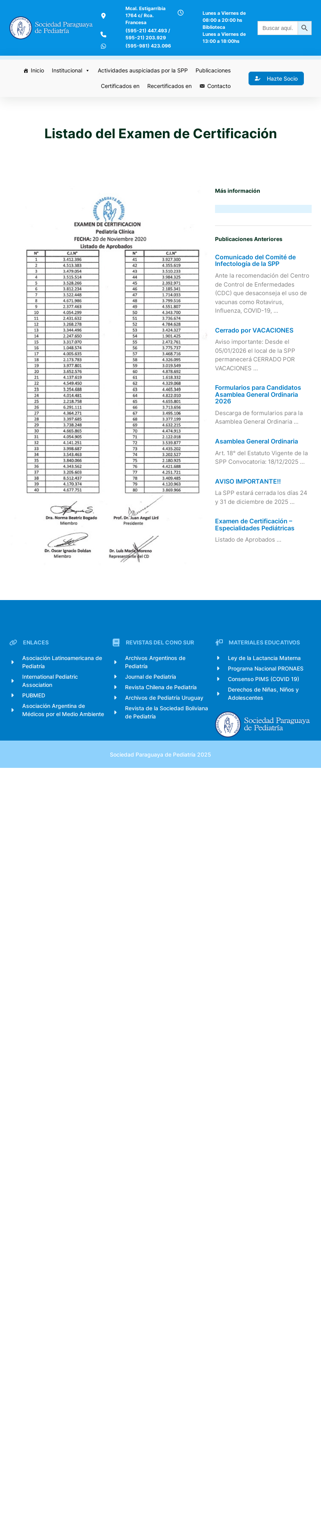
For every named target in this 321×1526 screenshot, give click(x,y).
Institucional (69, 89)
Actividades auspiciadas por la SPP (141, 89)
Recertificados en (168, 104)
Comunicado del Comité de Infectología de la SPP (257, 287)
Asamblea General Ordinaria (258, 477)
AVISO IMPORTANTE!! (249, 517)
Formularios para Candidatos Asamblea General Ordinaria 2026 (260, 430)
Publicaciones (211, 89)
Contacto (217, 104)
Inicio (35, 89)
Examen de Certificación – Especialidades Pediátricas (256, 560)
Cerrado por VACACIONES (256, 366)
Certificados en (118, 104)
